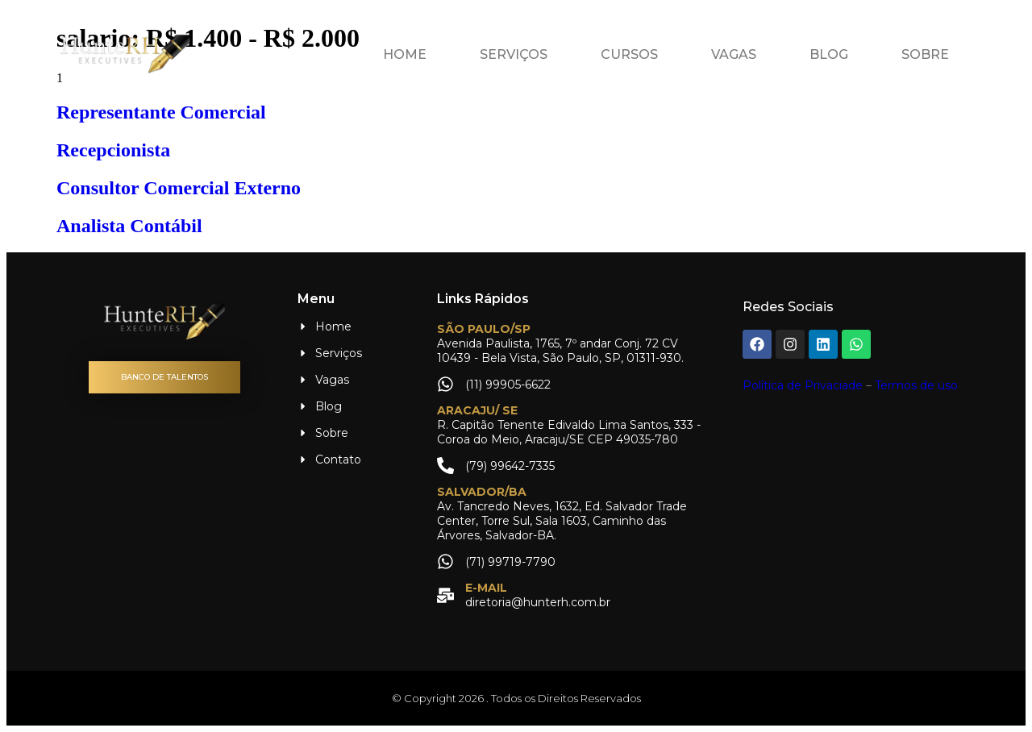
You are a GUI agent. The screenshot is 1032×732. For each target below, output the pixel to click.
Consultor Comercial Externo (178, 187)
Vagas (733, 54)
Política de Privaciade (803, 385)
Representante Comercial (161, 112)
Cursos (629, 54)
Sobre (925, 54)
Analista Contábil (129, 225)
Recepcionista (113, 149)
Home (405, 54)
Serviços (513, 54)
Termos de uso (916, 385)
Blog (828, 54)
